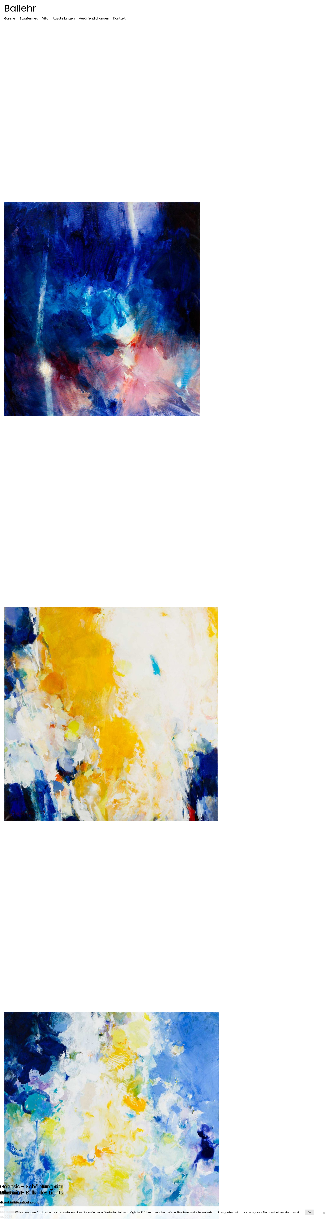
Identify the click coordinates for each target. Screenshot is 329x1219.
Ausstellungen (64, 18)
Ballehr (20, 8)
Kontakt (119, 18)
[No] (324, 1213)
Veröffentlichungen (94, 18)
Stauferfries (29, 18)
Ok (309, 1212)
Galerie (9, 18)
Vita (45, 18)
